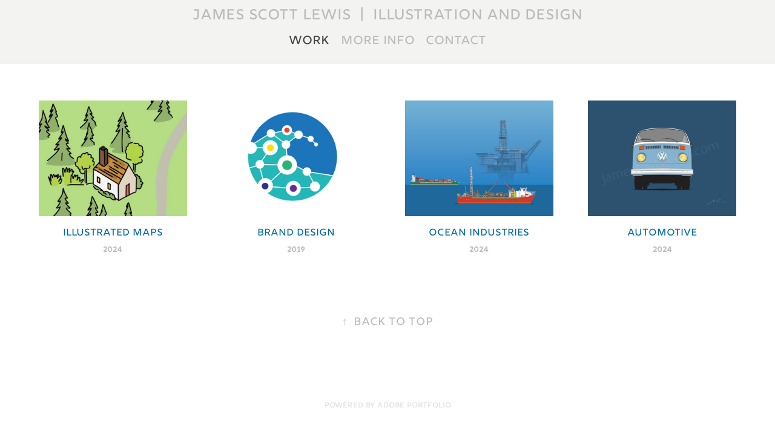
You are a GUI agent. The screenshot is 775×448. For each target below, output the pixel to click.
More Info (378, 41)
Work (309, 41)
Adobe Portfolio (414, 406)
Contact (456, 41)
